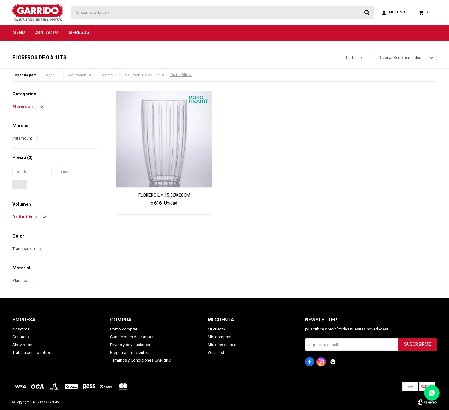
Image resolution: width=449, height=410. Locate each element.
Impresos (78, 32)
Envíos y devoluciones (130, 345)
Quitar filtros (181, 75)
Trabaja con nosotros (31, 352)
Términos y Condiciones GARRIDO (140, 360)
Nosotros (21, 329)
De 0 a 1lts (142, 75)
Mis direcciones (222, 345)
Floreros (106, 75)
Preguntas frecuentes (129, 352)
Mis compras (219, 337)
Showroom (22, 345)
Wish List (216, 352)
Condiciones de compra (131, 337)
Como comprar (123, 329)
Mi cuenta (216, 329)
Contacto (46, 32)
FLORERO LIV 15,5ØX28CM (164, 195)
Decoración (76, 75)
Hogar (49, 75)
